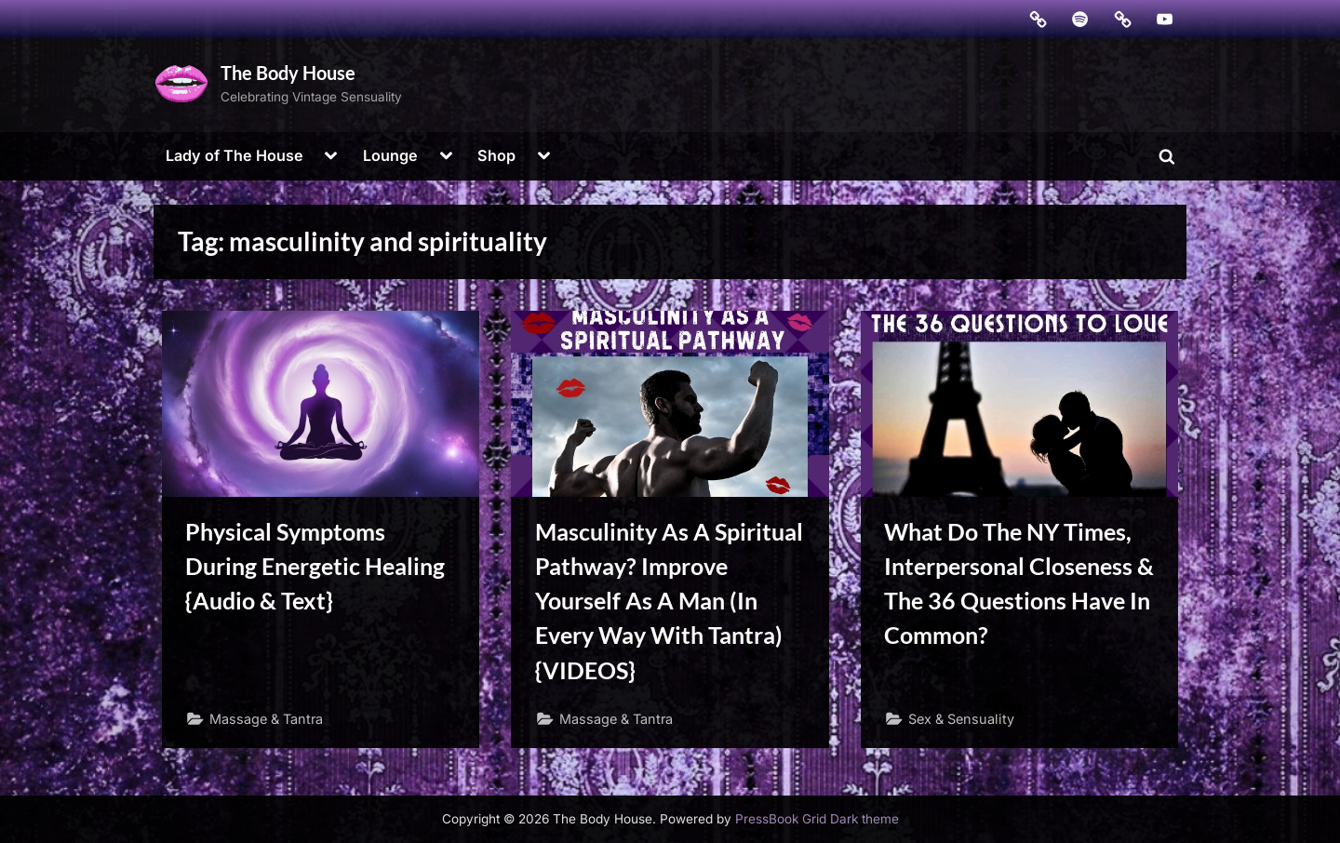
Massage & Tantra (266, 719)
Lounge (390, 155)
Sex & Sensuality (961, 719)
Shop (496, 155)
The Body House (288, 72)
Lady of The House (234, 155)
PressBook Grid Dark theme (817, 818)
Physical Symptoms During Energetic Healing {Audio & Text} (315, 566)
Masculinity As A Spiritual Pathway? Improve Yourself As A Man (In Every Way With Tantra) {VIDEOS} (669, 601)
